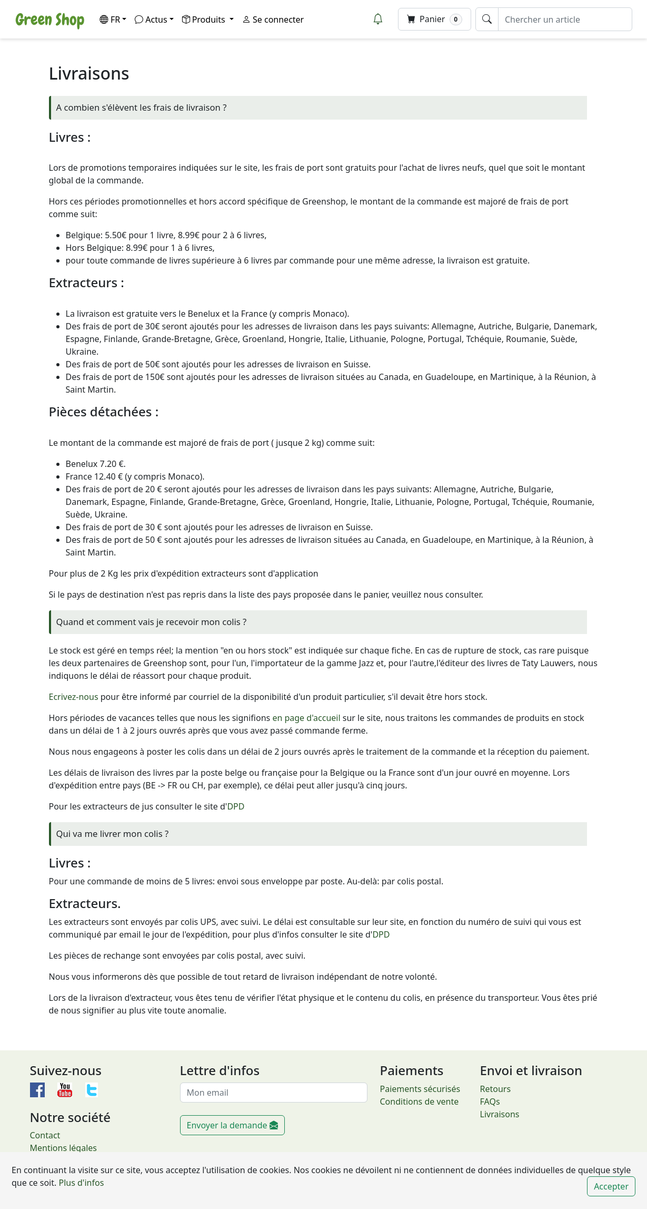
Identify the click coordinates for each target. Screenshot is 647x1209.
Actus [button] (151, 19)
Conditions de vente (419, 1101)
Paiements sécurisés (420, 1089)
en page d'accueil (306, 718)
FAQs (490, 1101)
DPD (235, 806)
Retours (495, 1089)
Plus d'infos (80, 1182)
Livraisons (500, 1114)
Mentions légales (63, 1148)
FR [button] (109, 19)
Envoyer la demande (232, 1125)
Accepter (611, 1186)
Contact (45, 1135)
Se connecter (273, 19)
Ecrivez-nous (73, 697)
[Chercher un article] (565, 19)
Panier (434, 19)
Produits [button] (204, 19)
